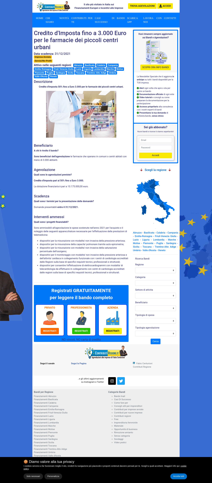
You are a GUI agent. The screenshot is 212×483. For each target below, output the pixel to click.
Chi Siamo (50, 20)
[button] (165, 6)
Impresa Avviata (43, 57)
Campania (113, 65)
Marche (110, 69)
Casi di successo (104, 20)
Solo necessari (33, 476)
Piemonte (39, 73)
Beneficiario (141, 302)
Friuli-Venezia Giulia (64, 69)
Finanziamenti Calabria (45, 402)
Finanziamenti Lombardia (46, 422)
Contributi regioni (122, 416)
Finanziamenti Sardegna (46, 439)
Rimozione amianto (123, 432)
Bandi (121, 18)
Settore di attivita (144, 289)
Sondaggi (118, 439)
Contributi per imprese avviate (128, 409)
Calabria (101, 65)
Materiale (118, 426)
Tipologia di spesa (144, 315)
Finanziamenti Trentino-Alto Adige (50, 449)
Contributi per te (81, 20)
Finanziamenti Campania (46, 406)
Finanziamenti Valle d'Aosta (47, 455)
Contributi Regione (142, 367)
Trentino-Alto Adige (96, 73)
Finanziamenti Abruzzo (45, 396)
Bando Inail (119, 396)
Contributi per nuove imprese (128, 412)
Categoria (140, 277)
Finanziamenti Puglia (44, 436)
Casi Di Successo (122, 399)
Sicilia (71, 73)
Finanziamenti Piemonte (46, 432)
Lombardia (98, 69)
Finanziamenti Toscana (45, 445)
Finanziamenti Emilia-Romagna (49, 409)
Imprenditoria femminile (126, 422)
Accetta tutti (178, 476)
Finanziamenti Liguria (44, 419)
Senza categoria (122, 436)
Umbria (112, 73)
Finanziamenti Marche (45, 426)
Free (116, 419)
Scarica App (132, 20)
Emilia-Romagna (43, 69)
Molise (119, 69)
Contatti (170, 18)
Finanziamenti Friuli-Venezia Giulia (50, 412)
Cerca (156, 341)
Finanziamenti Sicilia (44, 442)
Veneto (53, 76)
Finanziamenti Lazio (43, 416)
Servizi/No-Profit (43, 60)
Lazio (78, 69)
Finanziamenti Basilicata (46, 399)
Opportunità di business (126, 429)
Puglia (50, 73)
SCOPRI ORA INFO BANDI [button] (155, 67)
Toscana (80, 73)
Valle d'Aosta (41, 76)
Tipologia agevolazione (147, 327)
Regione (139, 264)
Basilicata (90, 65)
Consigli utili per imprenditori (128, 406)
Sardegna (60, 73)
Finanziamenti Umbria (44, 452)
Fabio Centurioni (144, 363)
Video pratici (120, 442)
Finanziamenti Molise (44, 429)
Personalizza (53, 476)
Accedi (155, 155)
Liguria (87, 69)
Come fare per (121, 402)
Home (39, 18)
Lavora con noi (152, 20)
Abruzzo (78, 65)
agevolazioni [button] (142, 6)
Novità (64, 18)
